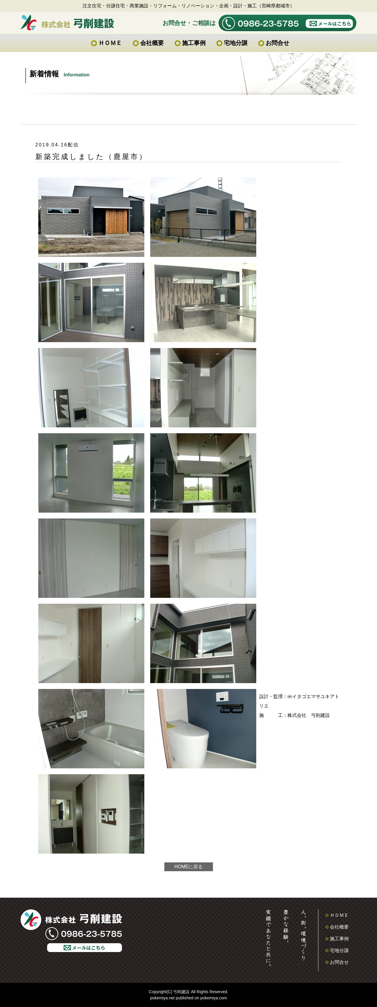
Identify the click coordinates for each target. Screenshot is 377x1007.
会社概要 (152, 43)
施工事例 (194, 43)
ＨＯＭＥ (110, 43)
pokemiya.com (213, 998)
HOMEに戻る (188, 866)
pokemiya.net (162, 998)
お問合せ (277, 43)
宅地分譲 (235, 43)
